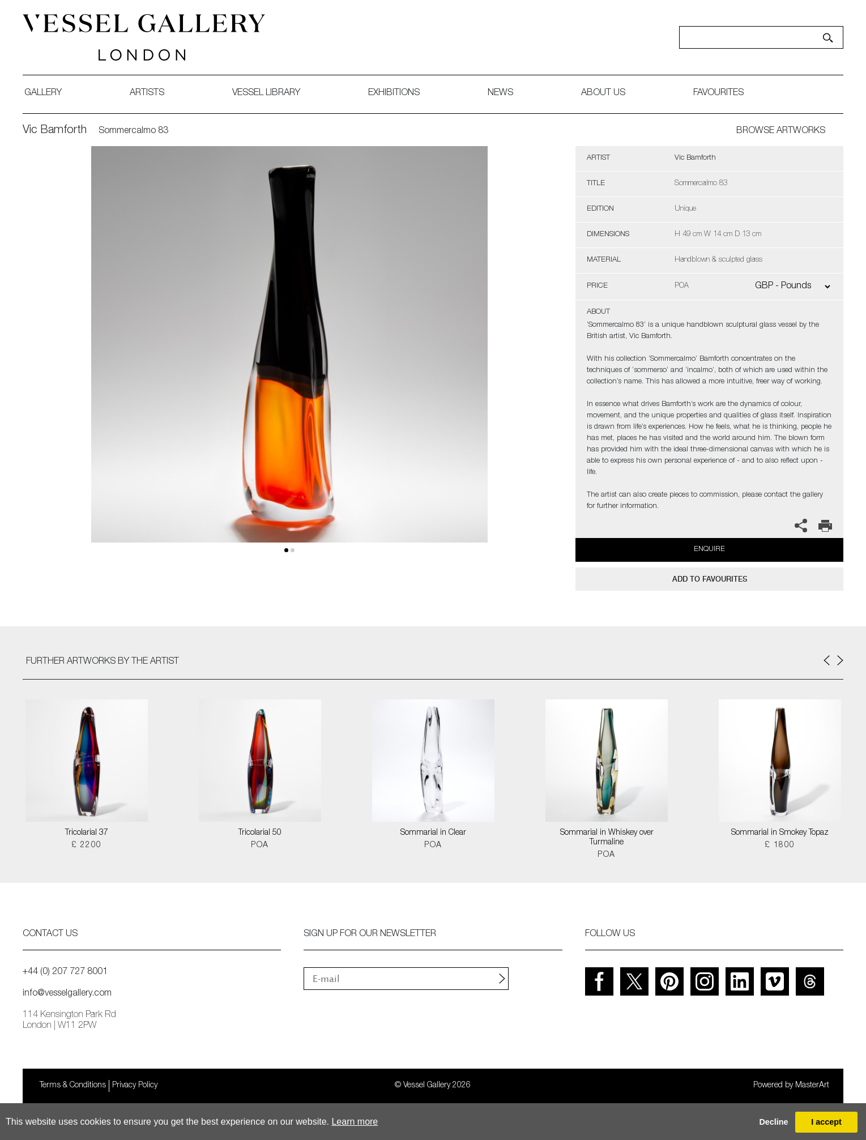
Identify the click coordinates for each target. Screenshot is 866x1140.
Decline (773, 1121)
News (500, 93)
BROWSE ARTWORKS (780, 131)
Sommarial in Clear (433, 833)
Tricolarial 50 (259, 833)
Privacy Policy (134, 1086)
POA (259, 845)
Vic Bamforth (55, 130)
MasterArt (812, 1086)
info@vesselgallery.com (67, 993)
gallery (43, 93)
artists (147, 93)
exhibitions (394, 93)
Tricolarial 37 (86, 833)
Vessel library (266, 93)
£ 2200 (86, 845)
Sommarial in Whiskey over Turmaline (607, 838)
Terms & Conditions (73, 1086)
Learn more (354, 1121)
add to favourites (709, 579)
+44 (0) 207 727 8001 (65, 972)
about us (603, 93)
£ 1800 (780, 845)
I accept (826, 1121)
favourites (718, 93)
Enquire (709, 549)
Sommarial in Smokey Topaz (780, 833)
